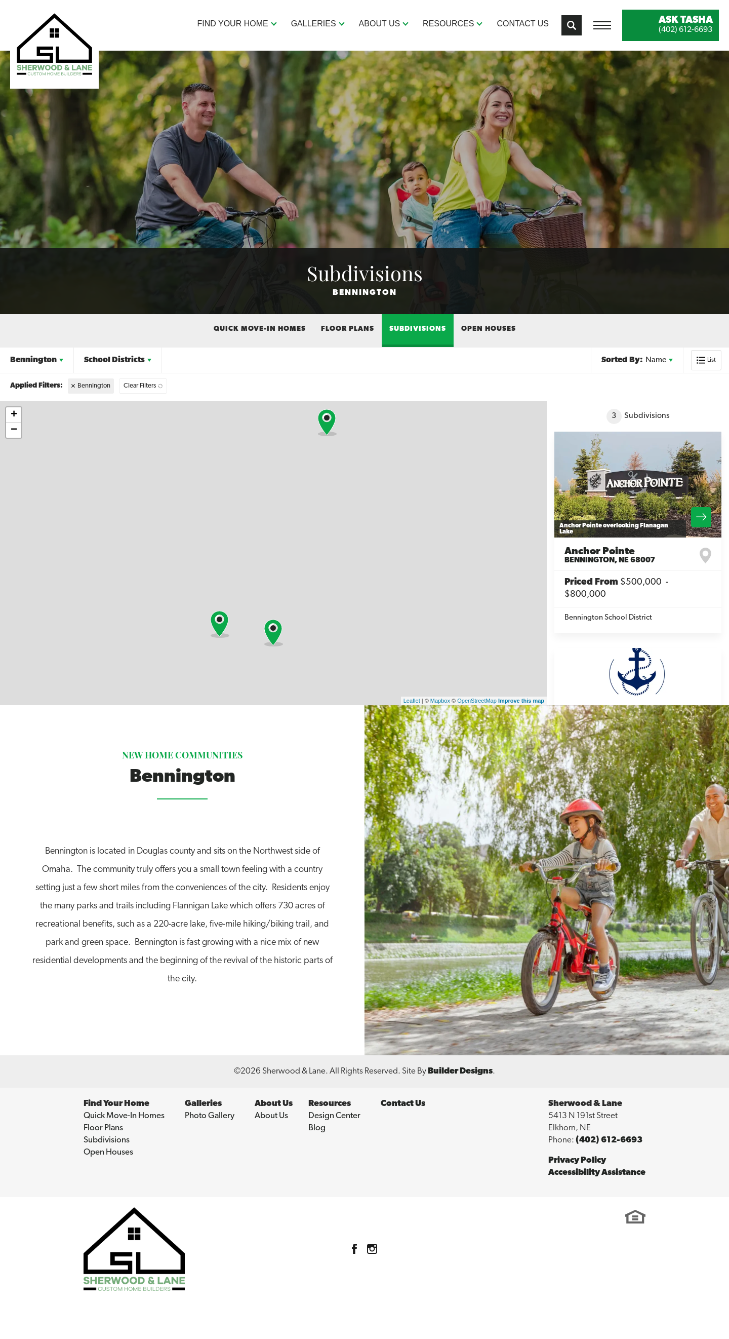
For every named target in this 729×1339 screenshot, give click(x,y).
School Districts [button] (114, 360)
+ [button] (14, 415)
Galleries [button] (313, 23)
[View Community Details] (637, 484)
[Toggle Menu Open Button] (602, 25)
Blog (317, 1128)
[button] (571, 25)
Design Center (334, 1116)
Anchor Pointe (609, 555)
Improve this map (521, 701)
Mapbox (440, 701)
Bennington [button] (33, 360)
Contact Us (523, 23)
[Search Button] (571, 25)
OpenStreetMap (477, 701)
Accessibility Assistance (596, 1172)
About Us (271, 1116)
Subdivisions (417, 329)
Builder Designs (460, 1071)
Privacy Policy (577, 1160)
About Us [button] (379, 23)
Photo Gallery (209, 1116)
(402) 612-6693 (609, 1140)
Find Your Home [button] (232, 23)
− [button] (14, 430)
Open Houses (488, 329)
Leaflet (411, 701)
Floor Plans (347, 329)
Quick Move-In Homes (260, 329)
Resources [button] (448, 23)
